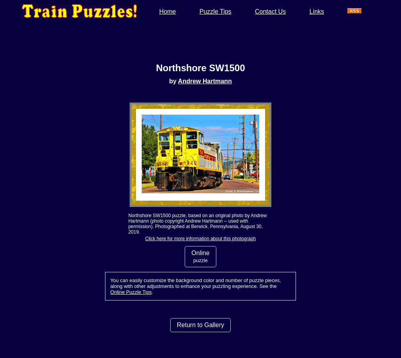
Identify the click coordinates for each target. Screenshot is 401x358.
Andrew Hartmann (205, 81)
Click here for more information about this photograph (200, 238)
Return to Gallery (200, 325)
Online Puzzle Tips (130, 292)
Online (200, 256)
